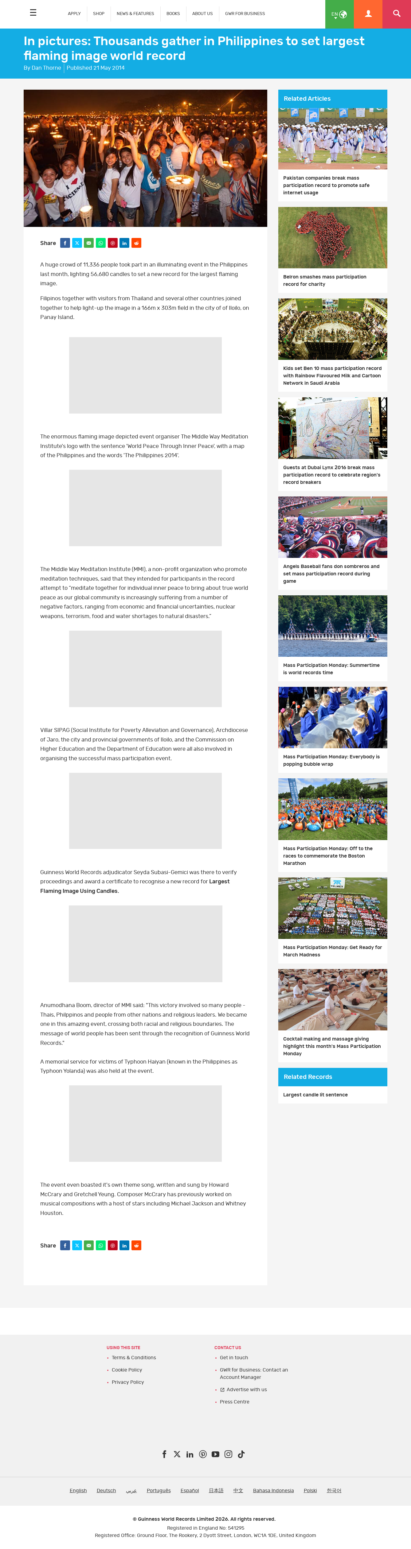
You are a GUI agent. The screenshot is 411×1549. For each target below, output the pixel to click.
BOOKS (173, 13)
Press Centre (234, 1401)
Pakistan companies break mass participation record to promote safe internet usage (326, 185)
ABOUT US (202, 13)
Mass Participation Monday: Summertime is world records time (331, 669)
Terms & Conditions (134, 1357)
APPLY (74, 13)
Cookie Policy (127, 1370)
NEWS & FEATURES (135, 13)
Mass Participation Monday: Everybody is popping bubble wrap (331, 760)
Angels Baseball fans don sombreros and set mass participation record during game (331, 574)
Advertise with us (247, 1389)
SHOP (98, 13)
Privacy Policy (128, 1382)
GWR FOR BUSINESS (245, 13)
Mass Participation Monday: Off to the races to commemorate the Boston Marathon (328, 856)
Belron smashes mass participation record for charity (324, 280)
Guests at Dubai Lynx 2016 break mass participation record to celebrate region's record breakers (332, 475)
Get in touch (234, 1357)
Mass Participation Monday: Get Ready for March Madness (332, 951)
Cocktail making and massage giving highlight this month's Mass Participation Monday (332, 1046)
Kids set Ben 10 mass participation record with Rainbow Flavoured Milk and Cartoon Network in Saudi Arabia (332, 376)
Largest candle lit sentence (315, 1094)
